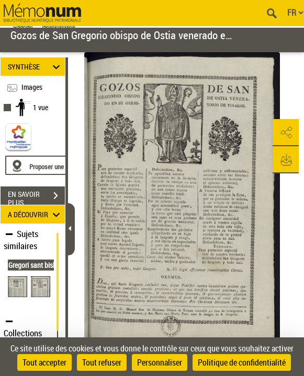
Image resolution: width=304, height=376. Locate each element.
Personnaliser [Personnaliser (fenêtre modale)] (159, 362)
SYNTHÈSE (35, 66)
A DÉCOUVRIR (35, 214)
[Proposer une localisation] (55, 165)
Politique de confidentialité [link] (242, 362)
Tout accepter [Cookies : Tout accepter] (44, 362)
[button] (286, 132)
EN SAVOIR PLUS (36, 197)
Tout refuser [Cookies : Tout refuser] (101, 362)
